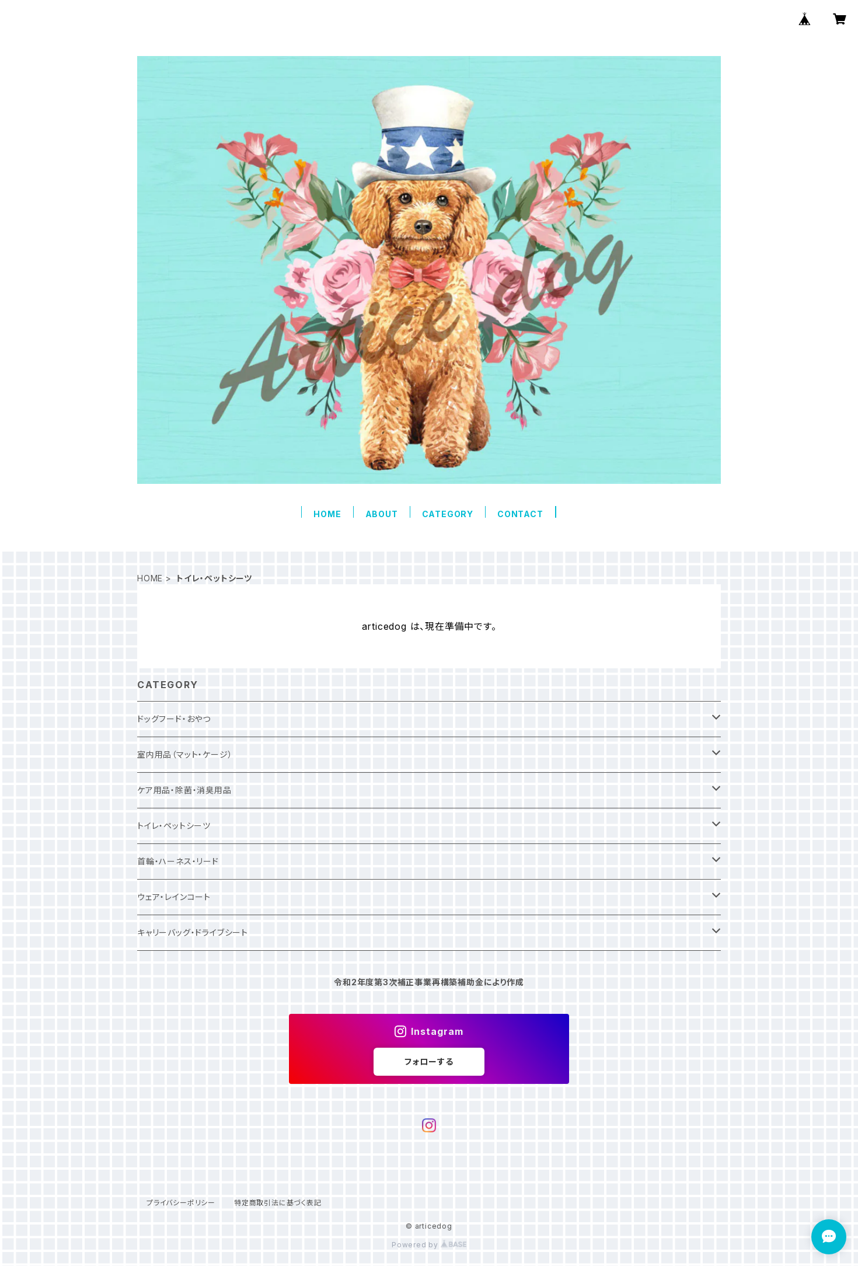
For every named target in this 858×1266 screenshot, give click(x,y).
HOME (327, 514)
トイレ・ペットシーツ (174, 826)
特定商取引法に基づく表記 (278, 1202)
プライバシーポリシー (181, 1202)
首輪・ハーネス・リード (178, 861)
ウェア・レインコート (174, 897)
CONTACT (520, 514)
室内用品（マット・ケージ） (184, 754)
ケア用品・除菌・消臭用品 (184, 790)
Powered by (429, 1244)
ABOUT (381, 514)
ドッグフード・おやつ (174, 719)
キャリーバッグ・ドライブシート (192, 932)
